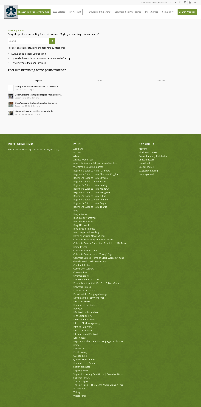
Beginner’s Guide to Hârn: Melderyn (91, 188)
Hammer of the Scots (84, 304)
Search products (81, 366)
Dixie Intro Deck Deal (84, 290)
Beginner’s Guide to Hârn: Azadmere (91, 170)
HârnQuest (78, 308)
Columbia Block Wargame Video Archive (93, 239)
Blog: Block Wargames (84, 217)
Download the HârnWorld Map (89, 297)
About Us (78, 148)
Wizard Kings (79, 395)
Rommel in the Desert (84, 363)
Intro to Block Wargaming (86, 323)
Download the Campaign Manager (90, 294)
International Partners (84, 319)
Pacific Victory (80, 352)
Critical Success (146, 159)
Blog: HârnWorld (81, 225)
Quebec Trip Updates (84, 359)
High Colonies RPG (82, 315)
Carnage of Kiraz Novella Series (89, 235)
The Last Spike (80, 381)
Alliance (77, 155)
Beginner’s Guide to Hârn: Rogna (89, 203)
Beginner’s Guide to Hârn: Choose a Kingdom (96, 174)
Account (77, 152)
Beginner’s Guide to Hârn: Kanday (90, 185)
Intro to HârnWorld (83, 326)
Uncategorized (146, 174)
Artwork (143, 148)
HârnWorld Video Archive (86, 312)
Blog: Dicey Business (84, 221)
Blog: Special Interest (84, 228)
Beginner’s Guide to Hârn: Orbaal (90, 195)
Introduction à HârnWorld (86, 334)
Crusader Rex (80, 272)
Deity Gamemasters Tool (86, 279)
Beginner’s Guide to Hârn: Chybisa (90, 177)
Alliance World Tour (83, 159)
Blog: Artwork (80, 214)
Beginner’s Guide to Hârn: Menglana (91, 192)
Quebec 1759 (80, 355)
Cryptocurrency (81, 275)
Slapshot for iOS (81, 377)
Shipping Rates (80, 370)
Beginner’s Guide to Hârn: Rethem (90, 199)
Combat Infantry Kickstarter (153, 155)
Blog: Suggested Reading (86, 232)
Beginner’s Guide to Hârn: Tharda (90, 206)
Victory (76, 392)
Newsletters (79, 348)
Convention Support (83, 268)
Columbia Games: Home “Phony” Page (93, 254)
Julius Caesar (79, 337)
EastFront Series (81, 301)
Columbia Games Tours (85, 250)
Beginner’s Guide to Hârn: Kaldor (89, 181)
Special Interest (146, 166)
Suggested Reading (148, 170)
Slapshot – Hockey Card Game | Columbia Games (98, 374)
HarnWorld (144, 163)
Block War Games (148, 152)
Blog (75, 210)
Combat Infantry (81, 265)
